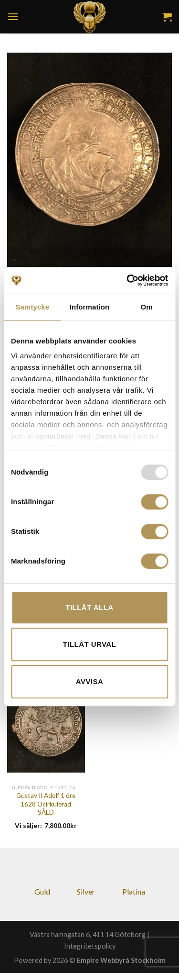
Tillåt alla (89, 607)
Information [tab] (90, 307)
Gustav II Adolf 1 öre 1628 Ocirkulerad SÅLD (45, 804)
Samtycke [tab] (32, 307)
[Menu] (13, 16)
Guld (42, 891)
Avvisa (89, 681)
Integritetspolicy (90, 946)
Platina (133, 891)
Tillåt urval (89, 644)
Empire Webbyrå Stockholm (121, 960)
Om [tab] (147, 307)
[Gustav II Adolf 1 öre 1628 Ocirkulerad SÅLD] (46, 721)
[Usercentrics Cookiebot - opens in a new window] (127, 280)
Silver (86, 891)
